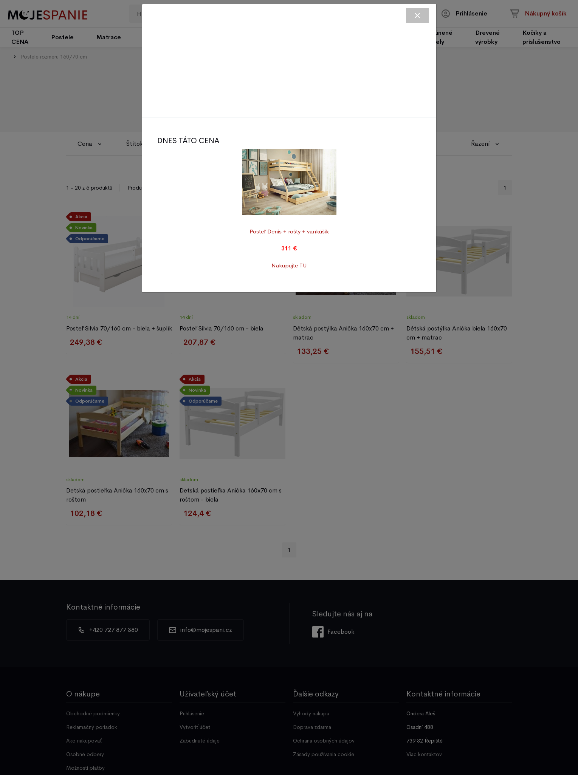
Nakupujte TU (289, 265)
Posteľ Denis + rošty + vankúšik (289, 231)
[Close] (417, 15)
